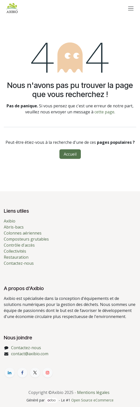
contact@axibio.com (29, 353)
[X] (35, 373)
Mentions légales (93, 392)
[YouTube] (48, 373)
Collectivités (15, 251)
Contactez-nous (19, 263)
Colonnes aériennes (23, 233)
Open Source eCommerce (92, 400)
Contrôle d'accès (19, 245)
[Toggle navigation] (130, 8)
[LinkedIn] (10, 373)
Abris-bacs (14, 227)
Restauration (16, 257)
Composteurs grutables (26, 239)
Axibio (9, 221)
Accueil (70, 154)
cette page (104, 112)
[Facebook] (22, 373)
